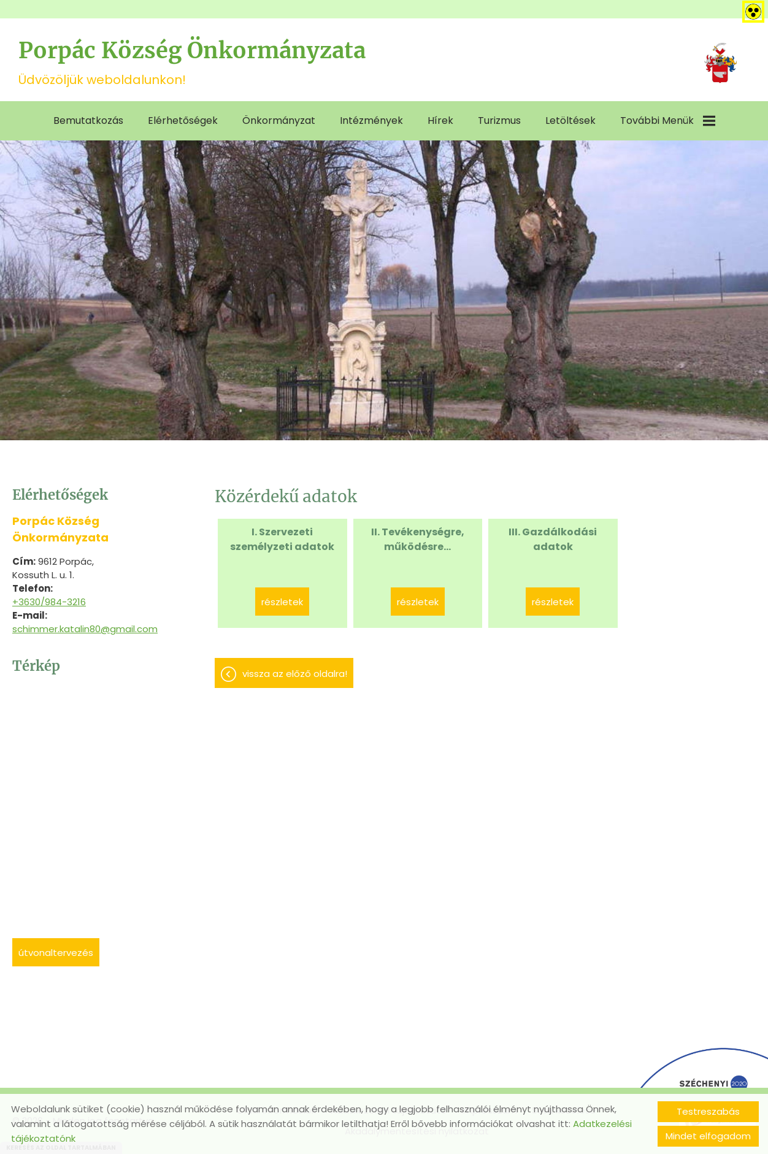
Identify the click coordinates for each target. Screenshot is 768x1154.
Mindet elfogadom (708, 1135)
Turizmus (499, 120)
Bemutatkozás (88, 120)
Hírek (440, 120)
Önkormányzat (278, 120)
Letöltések (570, 120)
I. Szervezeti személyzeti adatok (282, 539)
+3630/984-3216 (49, 601)
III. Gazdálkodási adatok (553, 539)
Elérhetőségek (183, 120)
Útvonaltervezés (55, 952)
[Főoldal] (720, 63)
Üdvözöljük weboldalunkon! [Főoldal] (192, 62)
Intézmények (371, 120)
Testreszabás (708, 1111)
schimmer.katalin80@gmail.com (85, 628)
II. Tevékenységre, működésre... (417, 539)
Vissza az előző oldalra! (294, 673)
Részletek (282, 601)
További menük (667, 120)
